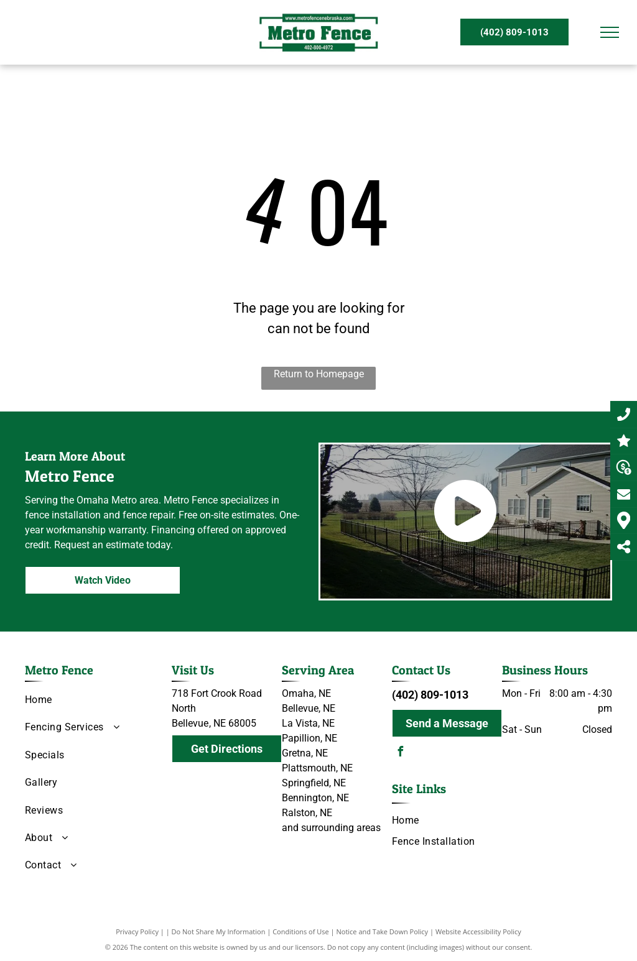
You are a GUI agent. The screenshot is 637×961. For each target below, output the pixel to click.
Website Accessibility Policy (478, 931)
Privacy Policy (137, 931)
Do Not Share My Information (219, 931)
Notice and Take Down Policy (383, 931)
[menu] (609, 32)
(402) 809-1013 (430, 694)
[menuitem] (93, 700)
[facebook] (400, 753)
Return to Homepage (319, 374)
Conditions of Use (300, 931)
